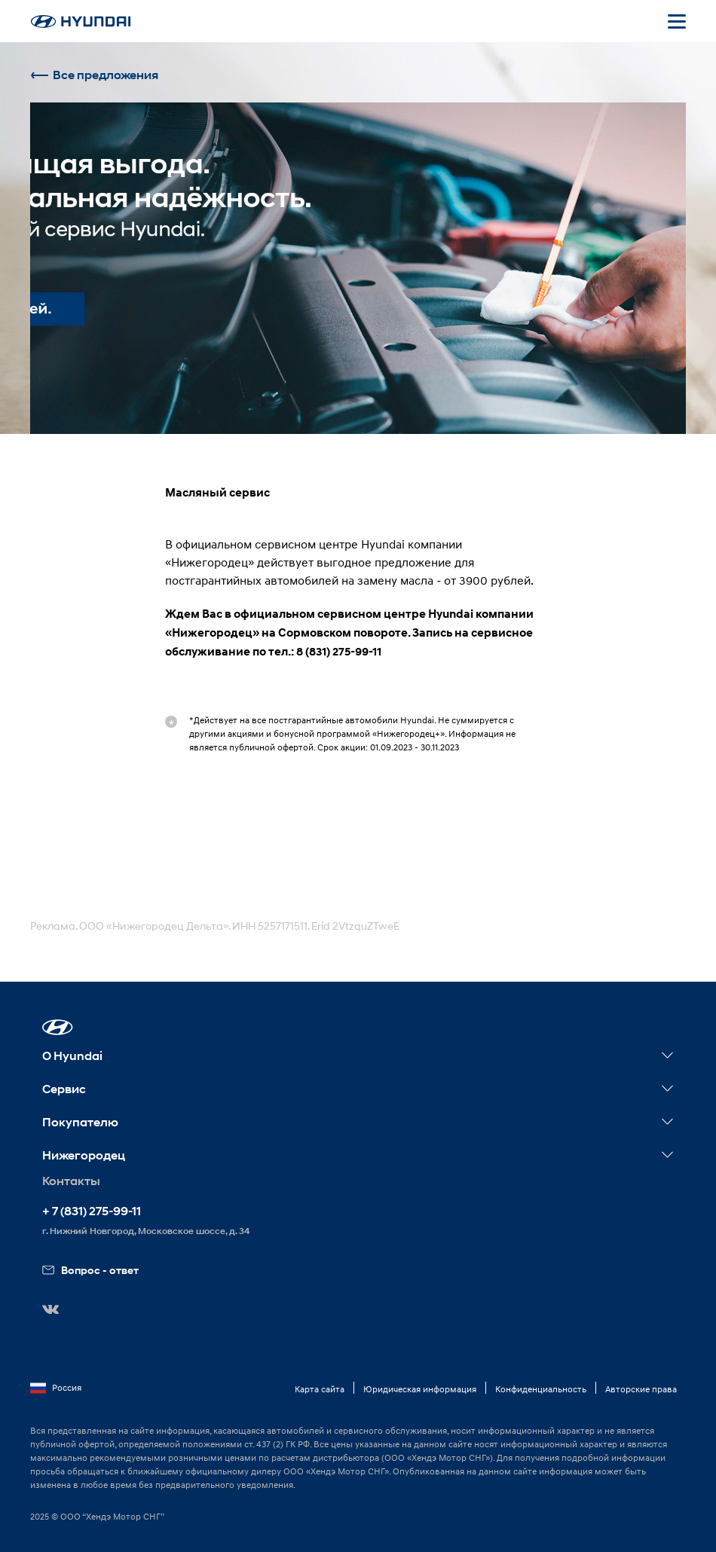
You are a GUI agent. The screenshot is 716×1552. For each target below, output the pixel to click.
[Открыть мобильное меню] (677, 21)
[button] (57, 1027)
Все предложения (94, 75)
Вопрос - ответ (90, 1269)
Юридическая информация (419, 1389)
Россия (55, 1388)
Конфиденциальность (540, 1389)
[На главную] (80, 21)
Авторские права (641, 1389)
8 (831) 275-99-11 (338, 651)
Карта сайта (319, 1389)
